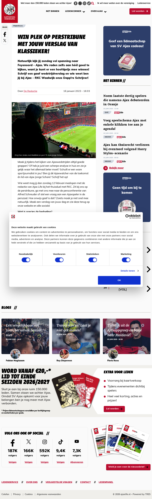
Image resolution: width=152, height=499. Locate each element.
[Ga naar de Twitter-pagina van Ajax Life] (80, 3)
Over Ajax (98, 11)
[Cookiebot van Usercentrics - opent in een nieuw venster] (128, 216)
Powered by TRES (142, 494)
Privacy (17, 494)
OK (119, 280)
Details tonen (128, 270)
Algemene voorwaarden (49, 494)
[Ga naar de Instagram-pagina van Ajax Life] (84, 3)
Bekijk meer (113, 168)
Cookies (29, 494)
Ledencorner (75, 11)
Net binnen (52, 11)
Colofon (5, 494)
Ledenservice (144, 3)
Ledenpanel (106, 482)
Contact (85, 482)
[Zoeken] (92, 3)
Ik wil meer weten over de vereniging (115, 3)
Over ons (32, 482)
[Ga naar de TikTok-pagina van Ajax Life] (89, 3)
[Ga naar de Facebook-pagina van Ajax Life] (75, 3)
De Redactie (30, 91)
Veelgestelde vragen (59, 482)
